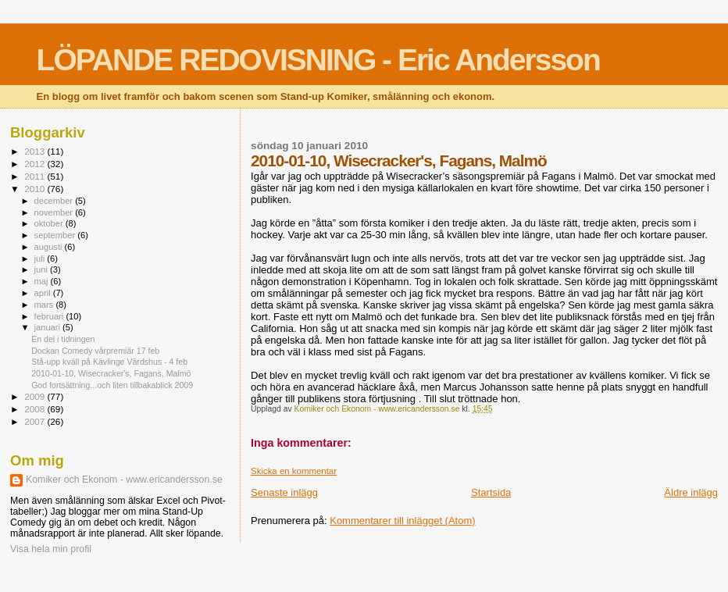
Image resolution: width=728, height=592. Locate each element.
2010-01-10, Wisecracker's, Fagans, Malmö (111, 373)
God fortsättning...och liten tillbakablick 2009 (112, 385)
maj (42, 281)
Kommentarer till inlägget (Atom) (402, 520)
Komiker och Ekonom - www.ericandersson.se (124, 479)
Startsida (491, 492)
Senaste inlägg (284, 492)
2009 (35, 396)
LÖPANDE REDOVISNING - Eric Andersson (318, 60)
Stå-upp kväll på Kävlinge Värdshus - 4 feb (109, 361)
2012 (35, 164)
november (55, 212)
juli (41, 258)
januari (48, 327)
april (43, 293)
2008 (35, 409)
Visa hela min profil (50, 549)
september (56, 235)
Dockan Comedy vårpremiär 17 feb (95, 350)
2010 (35, 189)
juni (42, 269)
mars (45, 304)
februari (50, 316)
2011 (35, 176)
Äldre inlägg (691, 492)
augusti (49, 246)
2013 (35, 151)
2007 (35, 421)
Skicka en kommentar (294, 471)
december (55, 200)
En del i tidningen (63, 339)
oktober (50, 223)
